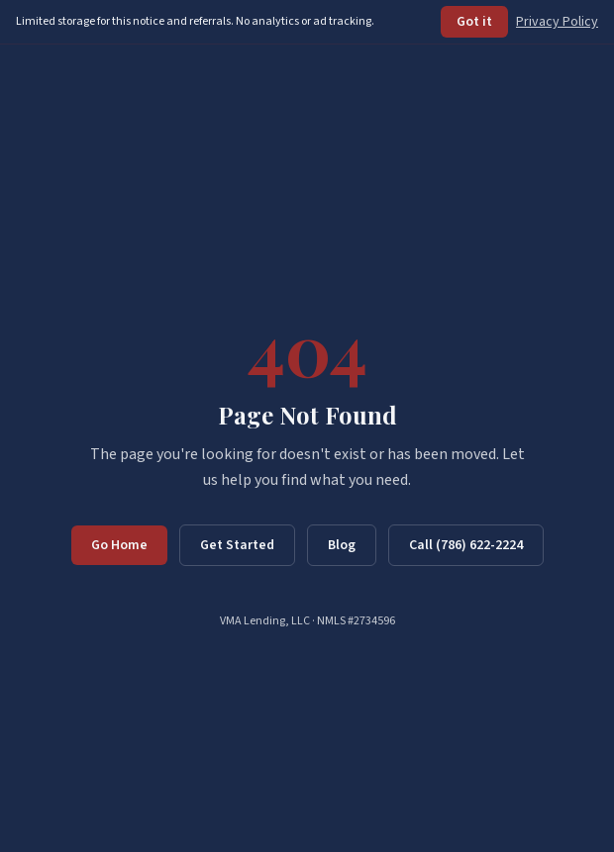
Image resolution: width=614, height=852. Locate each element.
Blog (342, 545)
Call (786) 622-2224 (466, 545)
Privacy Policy (557, 22)
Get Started (237, 545)
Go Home (119, 545)
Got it (474, 22)
